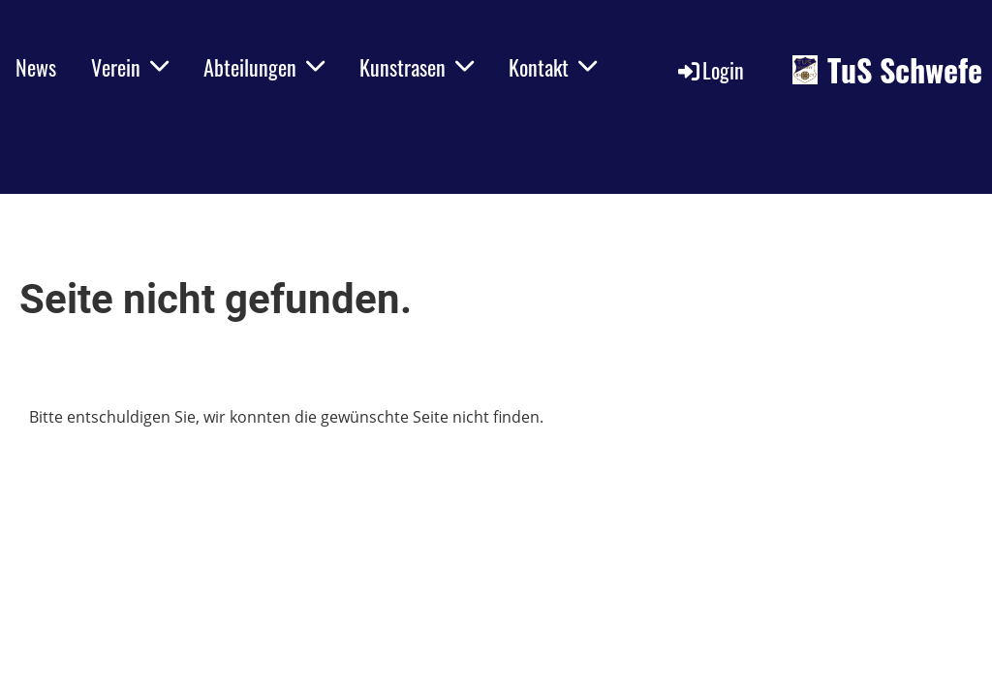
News (36, 66)
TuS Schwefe (904, 70)
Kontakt (553, 66)
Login (709, 69)
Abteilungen (264, 66)
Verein (130, 66)
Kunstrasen (416, 66)
